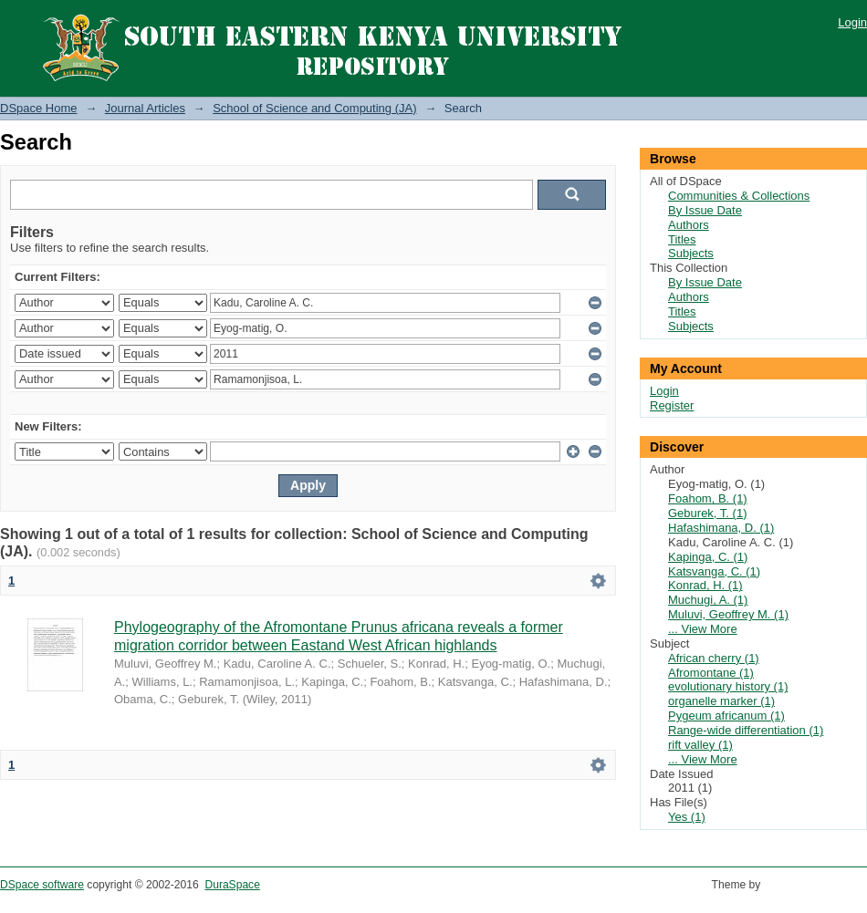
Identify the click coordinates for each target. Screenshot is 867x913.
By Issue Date (705, 210)
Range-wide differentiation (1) (745, 730)
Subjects (691, 253)
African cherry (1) (713, 658)
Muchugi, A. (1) (707, 600)
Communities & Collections (739, 195)
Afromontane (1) (711, 673)
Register (672, 405)
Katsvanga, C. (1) (714, 571)
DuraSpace (231, 884)
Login (852, 22)
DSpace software (42, 884)
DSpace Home (39, 108)
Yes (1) (686, 817)
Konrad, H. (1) (705, 585)
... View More (702, 629)
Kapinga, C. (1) (707, 557)
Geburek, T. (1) (707, 513)
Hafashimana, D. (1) (721, 527)
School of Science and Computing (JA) (314, 108)
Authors (688, 225)
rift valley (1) (700, 745)
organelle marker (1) (721, 701)
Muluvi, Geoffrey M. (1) (728, 614)
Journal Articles (145, 108)
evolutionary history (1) (728, 686)
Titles (682, 239)
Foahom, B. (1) (707, 498)
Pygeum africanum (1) (726, 715)
